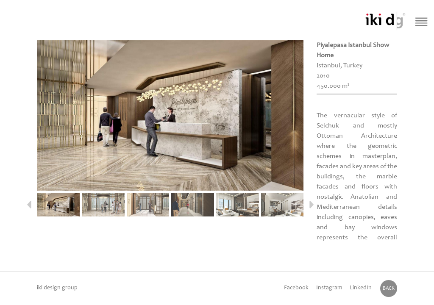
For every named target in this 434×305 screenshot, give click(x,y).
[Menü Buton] (421, 21)
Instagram (329, 288)
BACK (389, 288)
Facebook (296, 288)
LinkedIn (361, 288)
